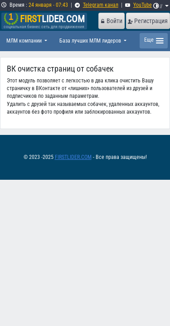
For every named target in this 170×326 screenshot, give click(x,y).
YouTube (142, 5)
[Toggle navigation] (154, 40)
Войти (111, 20)
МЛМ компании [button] (24, 41)
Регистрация (148, 20)
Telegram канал (100, 5)
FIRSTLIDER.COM (73, 157)
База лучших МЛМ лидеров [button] (90, 41)
